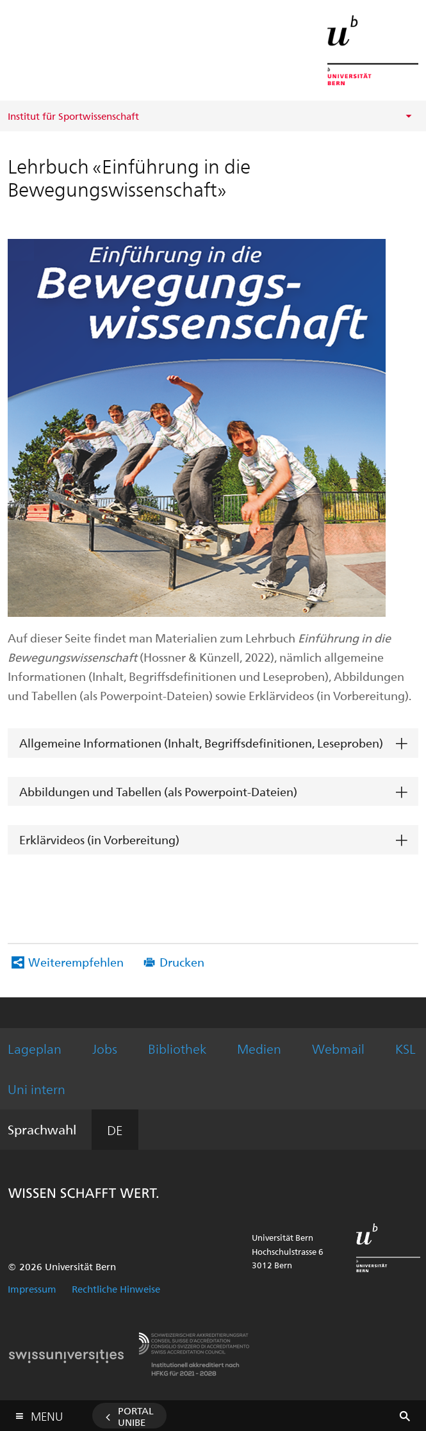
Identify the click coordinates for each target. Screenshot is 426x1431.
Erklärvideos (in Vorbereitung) (99, 839)
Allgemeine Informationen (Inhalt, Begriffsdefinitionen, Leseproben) (201, 743)
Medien (259, 1048)
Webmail (338, 1048)
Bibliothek (177, 1048)
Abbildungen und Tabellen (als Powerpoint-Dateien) (158, 791)
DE (115, 1129)
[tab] (213, 743)
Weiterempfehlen (76, 962)
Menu (47, 1413)
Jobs (104, 1048)
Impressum (32, 1288)
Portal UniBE (136, 1416)
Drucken (182, 962)
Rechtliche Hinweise (116, 1288)
